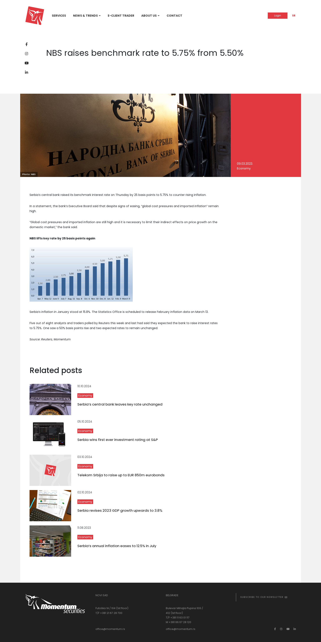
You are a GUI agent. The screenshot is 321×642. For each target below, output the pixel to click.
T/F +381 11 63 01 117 (178, 617)
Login (277, 15)
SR (293, 15)
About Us (149, 16)
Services (59, 16)
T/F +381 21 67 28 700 (108, 613)
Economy (244, 168)
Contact (174, 16)
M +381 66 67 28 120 (178, 622)
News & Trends (85, 16)
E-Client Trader (121, 16)
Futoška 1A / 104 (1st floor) (111, 608)
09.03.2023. (245, 164)
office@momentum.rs (110, 629)
